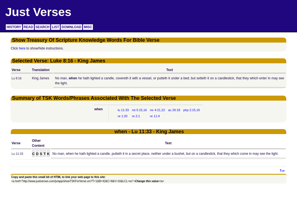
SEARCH (43, 27)
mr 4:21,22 (157, 110)
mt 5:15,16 (139, 110)
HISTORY (14, 27)
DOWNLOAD (71, 27)
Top (282, 170)
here (22, 48)
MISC (88, 27)
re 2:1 (136, 116)
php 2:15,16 (191, 110)
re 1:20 (122, 116)
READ (28, 27)
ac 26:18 (174, 110)
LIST (55, 27)
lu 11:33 (123, 110)
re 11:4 (155, 116)
